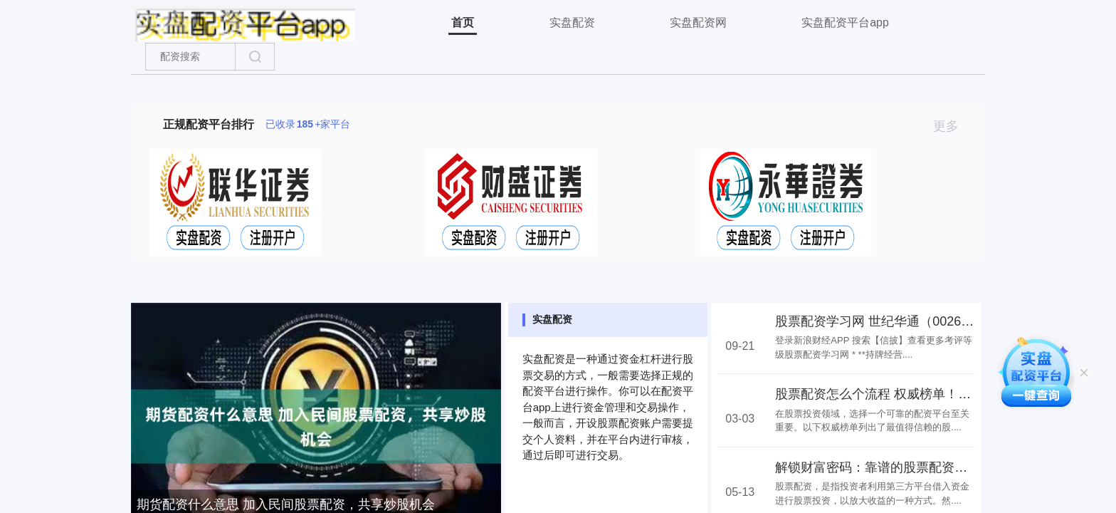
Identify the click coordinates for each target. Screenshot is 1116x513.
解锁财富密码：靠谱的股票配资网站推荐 (890, 467)
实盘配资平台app (845, 22)
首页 (462, 22)
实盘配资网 (698, 22)
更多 (952, 126)
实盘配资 (572, 22)
